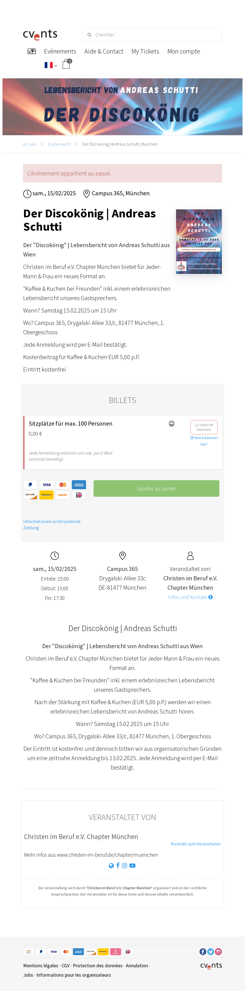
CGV (66, 965)
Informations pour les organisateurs (73, 975)
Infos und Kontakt (190, 597)
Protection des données (97, 965)
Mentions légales (40, 965)
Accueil (29, 144)
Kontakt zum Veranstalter (196, 843)
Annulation (137, 965)
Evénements (59, 144)
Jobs (28, 975)
